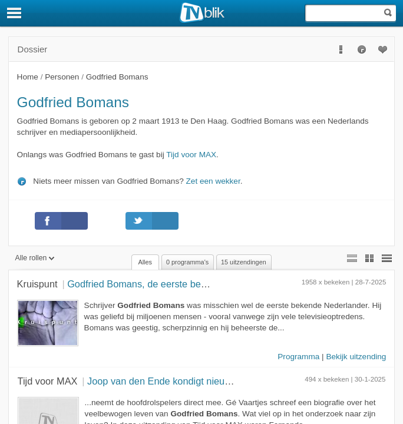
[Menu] (14, 13)
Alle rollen (35, 258)
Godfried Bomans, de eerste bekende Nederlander (174, 284)
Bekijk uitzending (356, 356)
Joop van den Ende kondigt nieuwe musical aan (189, 381)
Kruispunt (37, 284)
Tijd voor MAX (191, 154)
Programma (298, 356)
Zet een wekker (213, 181)
